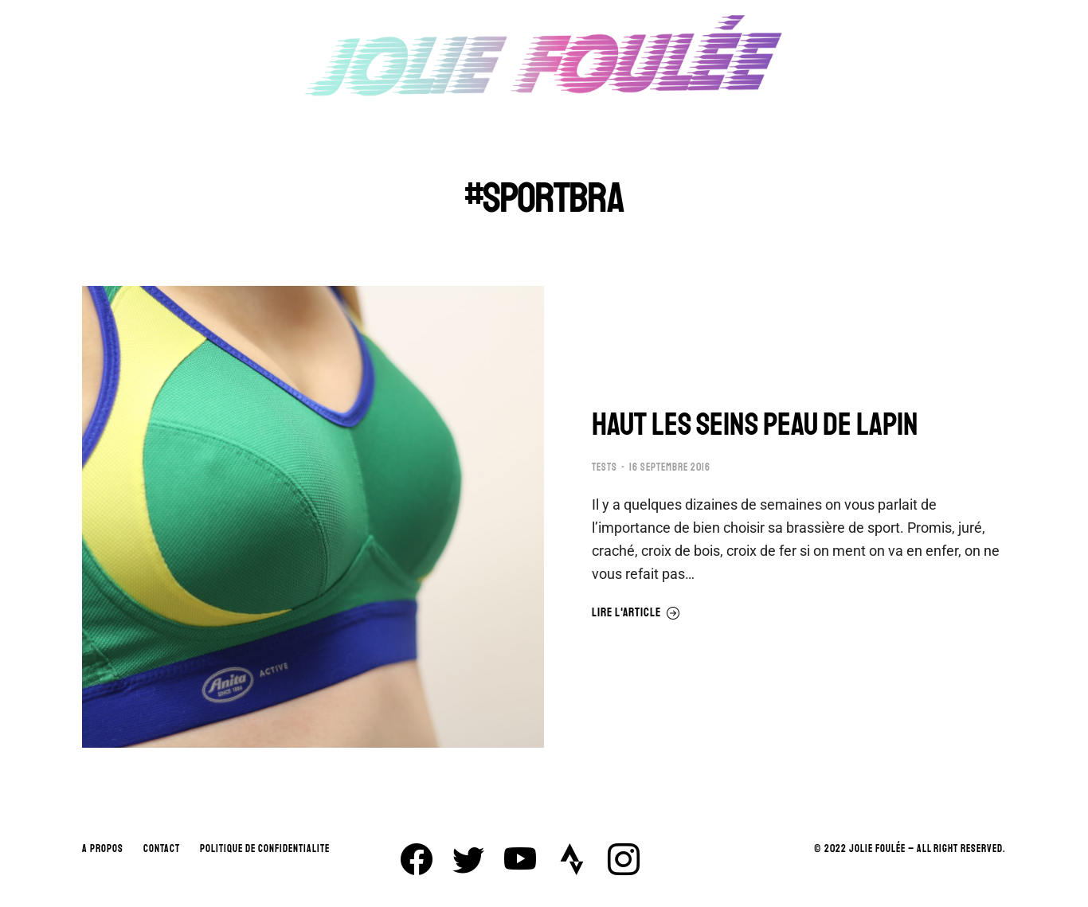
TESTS (604, 467)
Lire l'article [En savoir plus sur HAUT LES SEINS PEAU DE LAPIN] (636, 613)
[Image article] (313, 517)
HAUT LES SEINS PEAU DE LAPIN (755, 424)
